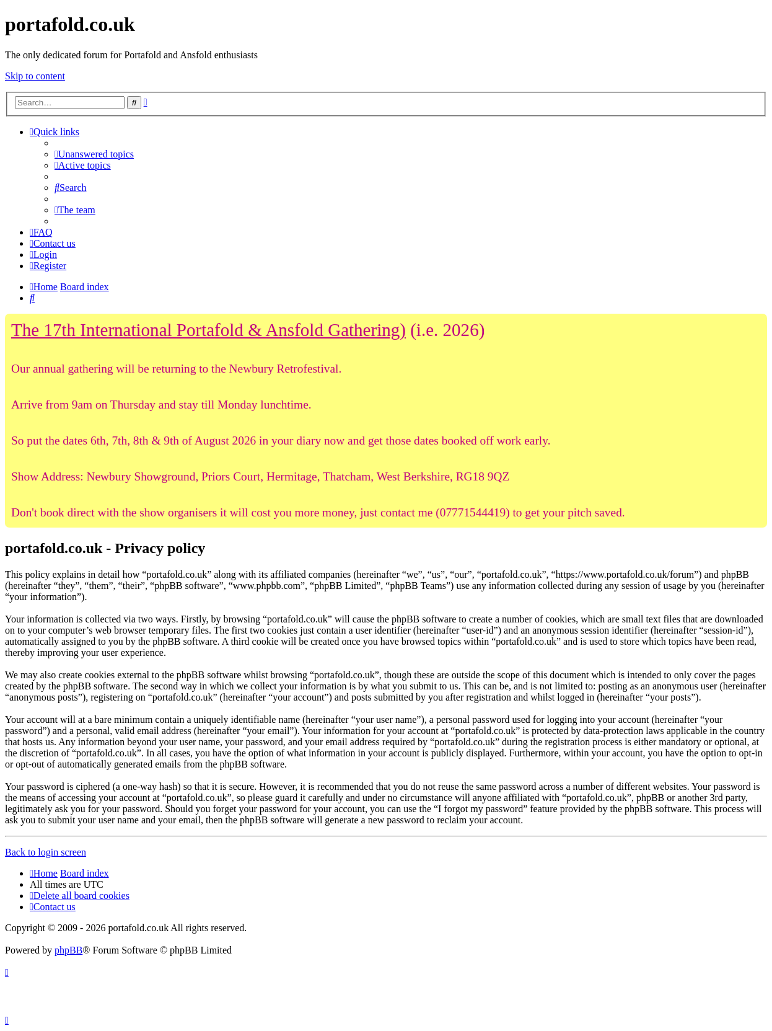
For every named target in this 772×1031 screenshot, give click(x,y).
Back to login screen (45, 852)
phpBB (68, 950)
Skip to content (35, 76)
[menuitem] (94, 154)
